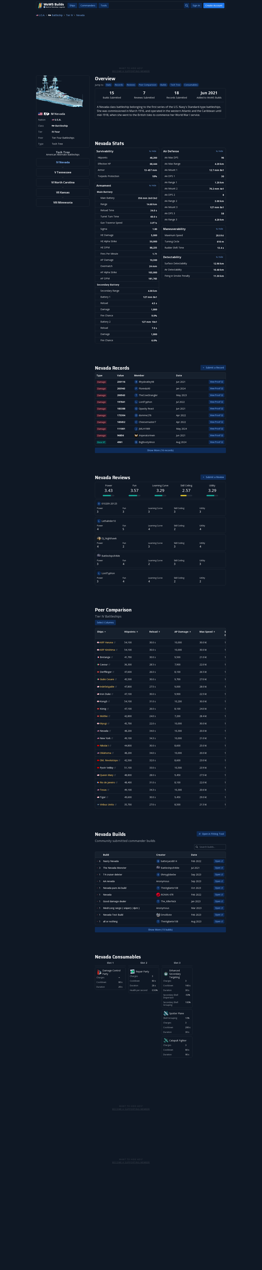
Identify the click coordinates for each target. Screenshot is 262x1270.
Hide (152, 185)
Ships (72, 5)
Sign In (196, 5)
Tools (104, 5)
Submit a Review (213, 477)
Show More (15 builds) (160, 929)
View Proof (216, 381)
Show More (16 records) (160, 450)
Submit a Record (213, 367)
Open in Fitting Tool (211, 833)
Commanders (88, 5)
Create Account (213, 5)
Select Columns (105, 622)
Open (219, 861)
